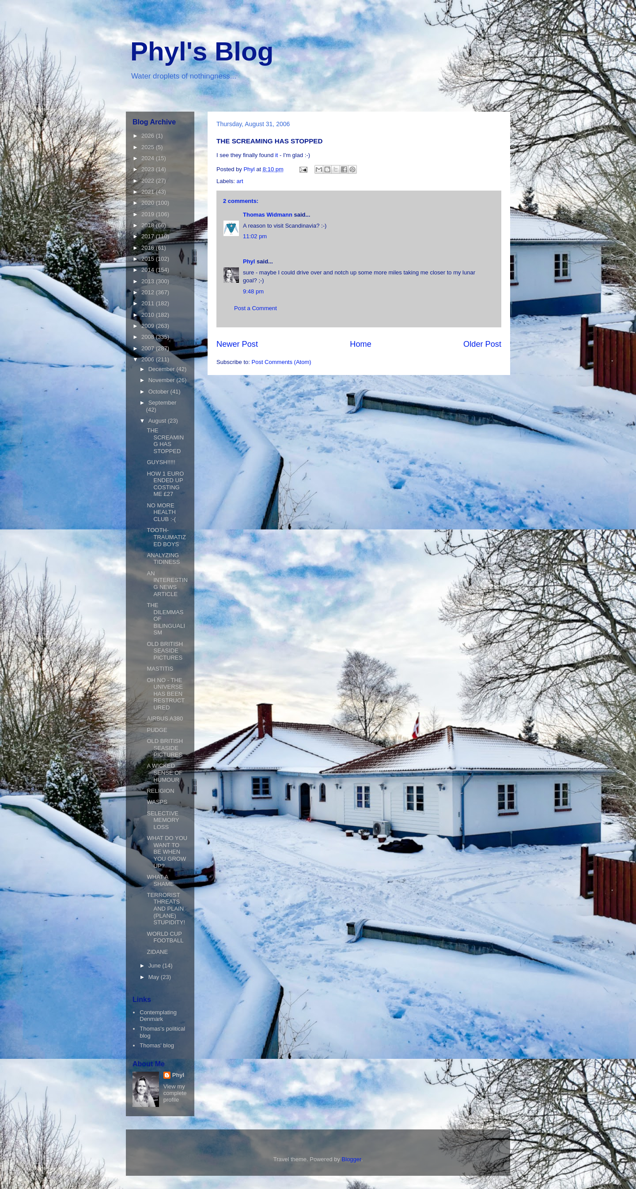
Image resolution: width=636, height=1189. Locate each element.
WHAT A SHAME (160, 880)
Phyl (249, 261)
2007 (148, 348)
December (162, 369)
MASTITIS (160, 668)
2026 (148, 135)
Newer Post (237, 344)
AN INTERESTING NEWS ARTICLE (167, 583)
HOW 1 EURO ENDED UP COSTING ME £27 (165, 484)
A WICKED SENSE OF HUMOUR (164, 772)
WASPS (157, 802)
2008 (148, 337)
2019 (148, 214)
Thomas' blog (157, 1045)
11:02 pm (255, 236)
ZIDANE (157, 952)
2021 (148, 191)
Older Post (482, 344)
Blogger (351, 1159)
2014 (148, 269)
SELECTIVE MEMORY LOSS (163, 820)
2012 (148, 292)
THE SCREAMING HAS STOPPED (165, 440)
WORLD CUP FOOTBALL (165, 937)
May (154, 977)
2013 (148, 281)
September (162, 402)
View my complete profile (175, 1093)
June (155, 965)
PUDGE (157, 730)
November (162, 380)
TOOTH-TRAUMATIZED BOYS (166, 537)
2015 (148, 258)
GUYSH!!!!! (161, 462)
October (159, 391)
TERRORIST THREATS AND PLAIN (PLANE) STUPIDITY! (166, 909)
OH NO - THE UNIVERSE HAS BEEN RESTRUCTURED (166, 694)
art (240, 181)
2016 (148, 247)
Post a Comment (255, 308)
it (277, 155)
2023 (148, 169)
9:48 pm (253, 291)
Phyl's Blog (201, 51)
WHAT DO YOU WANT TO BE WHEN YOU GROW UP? (167, 852)
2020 (148, 202)
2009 (148, 326)
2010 (148, 314)
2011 (148, 303)
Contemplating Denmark (158, 1016)
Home (360, 344)
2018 (148, 225)
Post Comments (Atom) (281, 362)
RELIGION (160, 791)
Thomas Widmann (267, 214)
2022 (148, 180)
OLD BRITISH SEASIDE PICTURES (165, 651)
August (158, 420)
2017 (148, 236)
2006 (148, 359)
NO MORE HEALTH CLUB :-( (161, 512)
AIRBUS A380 (165, 718)
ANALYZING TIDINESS (163, 559)
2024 (148, 158)
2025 (148, 147)
